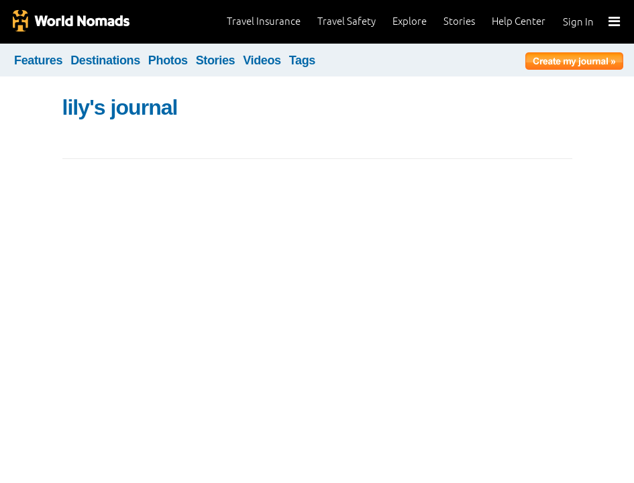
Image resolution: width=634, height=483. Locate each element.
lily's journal (120, 107)
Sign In (578, 22)
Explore (409, 21)
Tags (302, 60)
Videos (262, 60)
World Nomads (70, 22)
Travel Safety (346, 21)
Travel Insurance (264, 21)
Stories (459, 21)
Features (38, 60)
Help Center (518, 21)
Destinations (105, 60)
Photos (168, 60)
